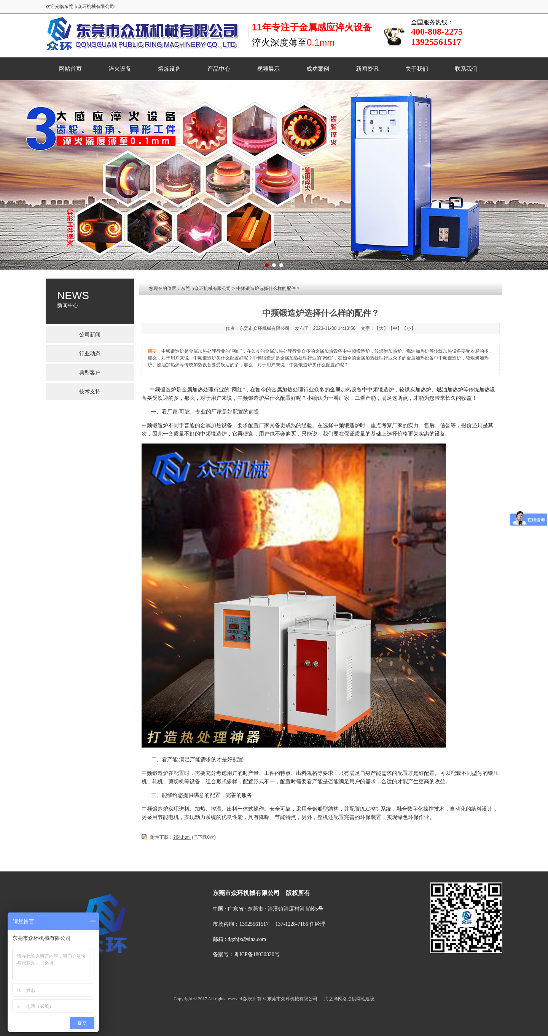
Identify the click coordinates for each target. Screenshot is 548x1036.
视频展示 (268, 69)
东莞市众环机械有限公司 (206, 288)
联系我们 (466, 69)
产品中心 (218, 69)
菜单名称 (193, 865)
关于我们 (416, 69)
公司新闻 (89, 334)
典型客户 (89, 372)
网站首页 (70, 69)
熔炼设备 (169, 69)
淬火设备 (119, 69)
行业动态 (89, 353)
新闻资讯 (367, 69)
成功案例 (317, 69)
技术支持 (89, 391)
